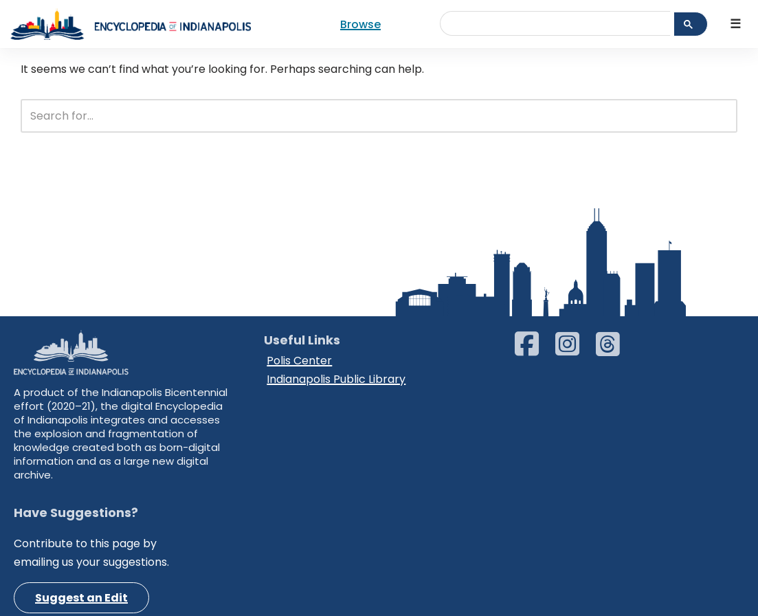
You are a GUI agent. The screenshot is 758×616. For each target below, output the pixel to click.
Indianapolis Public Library (336, 379)
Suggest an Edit (81, 598)
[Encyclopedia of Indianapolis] (130, 23)
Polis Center (299, 360)
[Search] (363, 116)
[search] (560, 21)
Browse (360, 24)
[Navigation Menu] (736, 24)
